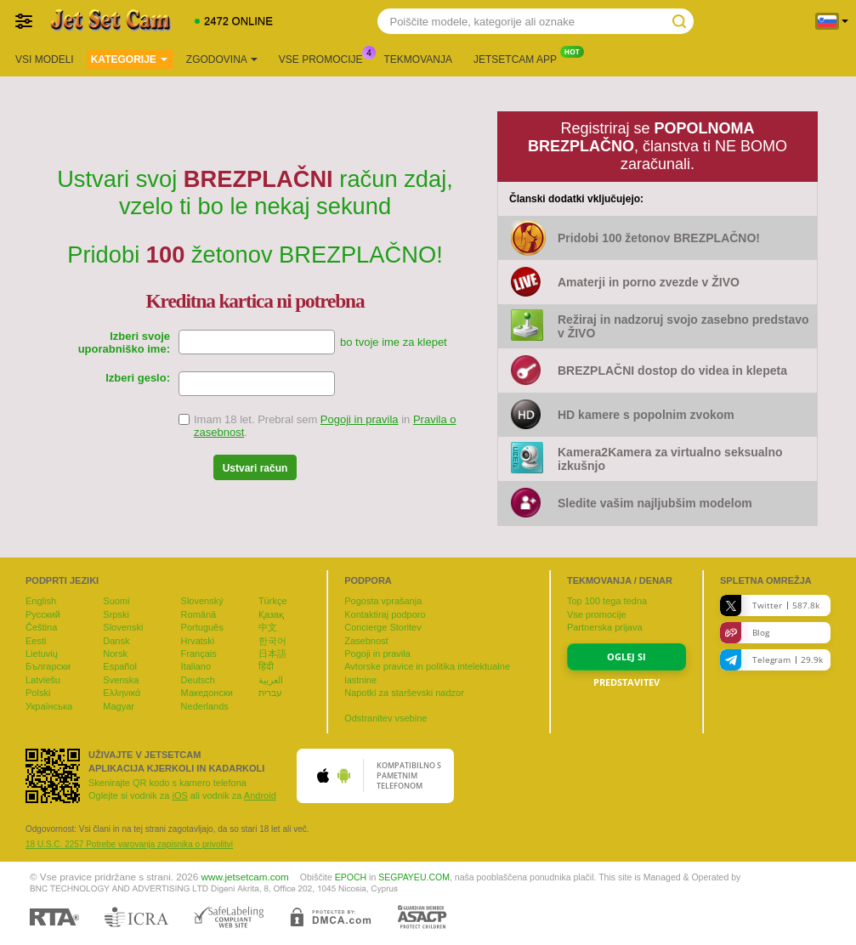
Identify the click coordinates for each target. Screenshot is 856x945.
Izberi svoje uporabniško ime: (124, 342)
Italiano (196, 666)
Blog (744, 632)
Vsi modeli (44, 59)
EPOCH (350, 877)
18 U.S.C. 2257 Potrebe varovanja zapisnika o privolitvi (129, 844)
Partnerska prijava (605, 627)
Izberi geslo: (137, 377)
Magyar (118, 706)
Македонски (207, 693)
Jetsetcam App (519, 57)
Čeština (41, 627)
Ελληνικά (121, 693)
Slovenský (202, 601)
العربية (270, 680)
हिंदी (266, 666)
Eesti (36, 641)
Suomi (116, 601)
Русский (43, 614)
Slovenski (123, 627)
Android (260, 795)
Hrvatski (198, 641)
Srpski (116, 614)
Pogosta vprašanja (383, 601)
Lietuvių (42, 653)
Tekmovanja (418, 59)
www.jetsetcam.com (245, 876)
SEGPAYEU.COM (414, 877)
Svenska (121, 680)
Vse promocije (325, 57)
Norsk (115, 653)
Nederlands (205, 706)
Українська (49, 706)
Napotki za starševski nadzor (404, 693)
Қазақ (271, 614)
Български (48, 666)
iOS (179, 795)
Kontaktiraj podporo (384, 614)
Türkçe (272, 601)
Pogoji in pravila (359, 419)
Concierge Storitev (383, 627)
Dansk (116, 641)
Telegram (771, 660)
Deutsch (198, 680)
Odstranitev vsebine (385, 718)
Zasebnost (366, 641)
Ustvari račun (255, 468)
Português (202, 627)
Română (199, 614)
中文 (267, 627)
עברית (270, 693)
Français (199, 653)
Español (120, 666)
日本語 (272, 653)
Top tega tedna (607, 601)
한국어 (272, 641)
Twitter (769, 605)
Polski (38, 693)
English (41, 601)
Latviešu (43, 680)
